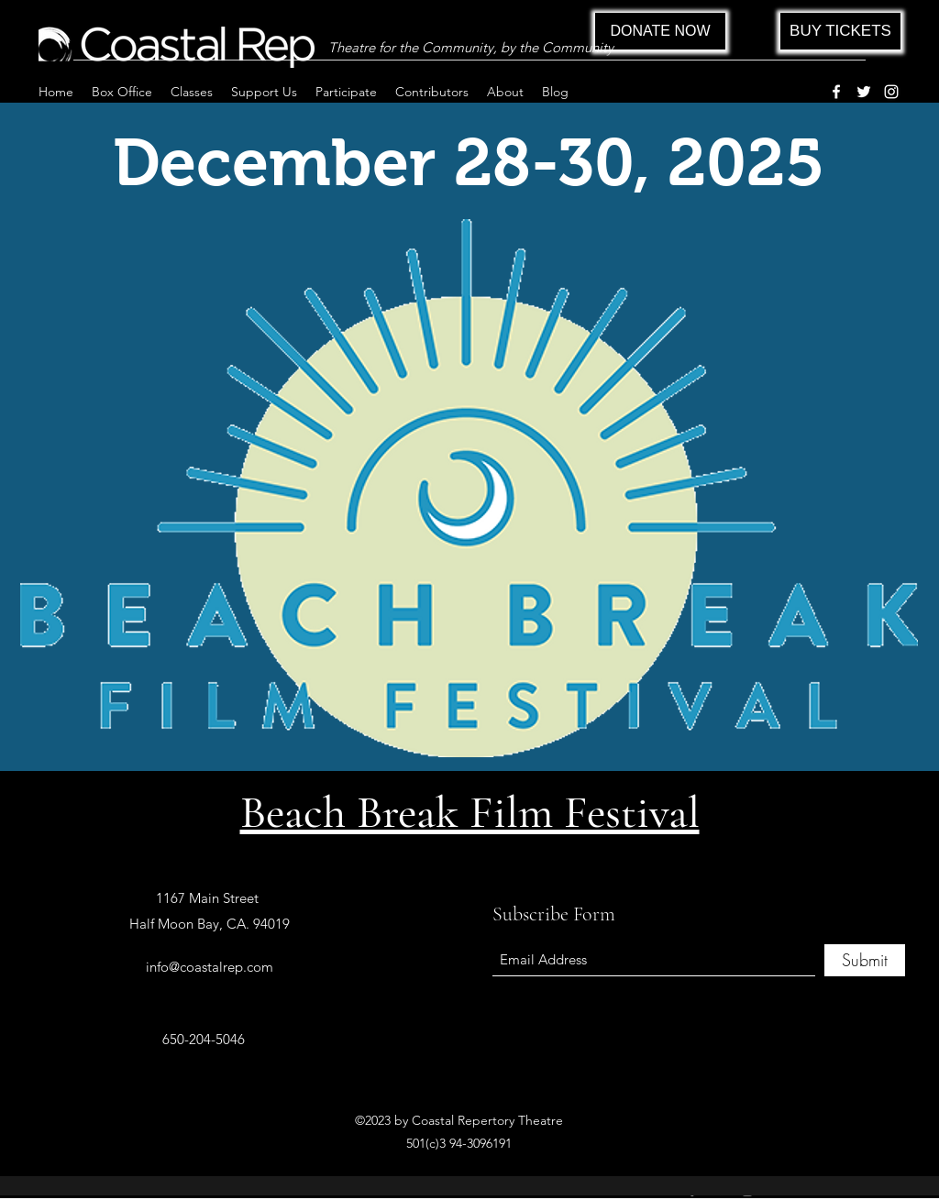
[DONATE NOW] (660, 31)
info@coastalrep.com (209, 966)
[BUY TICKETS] (840, 31)
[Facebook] (836, 92)
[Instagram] (891, 92)
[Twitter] (864, 92)
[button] (122, 91)
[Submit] (864, 960)
